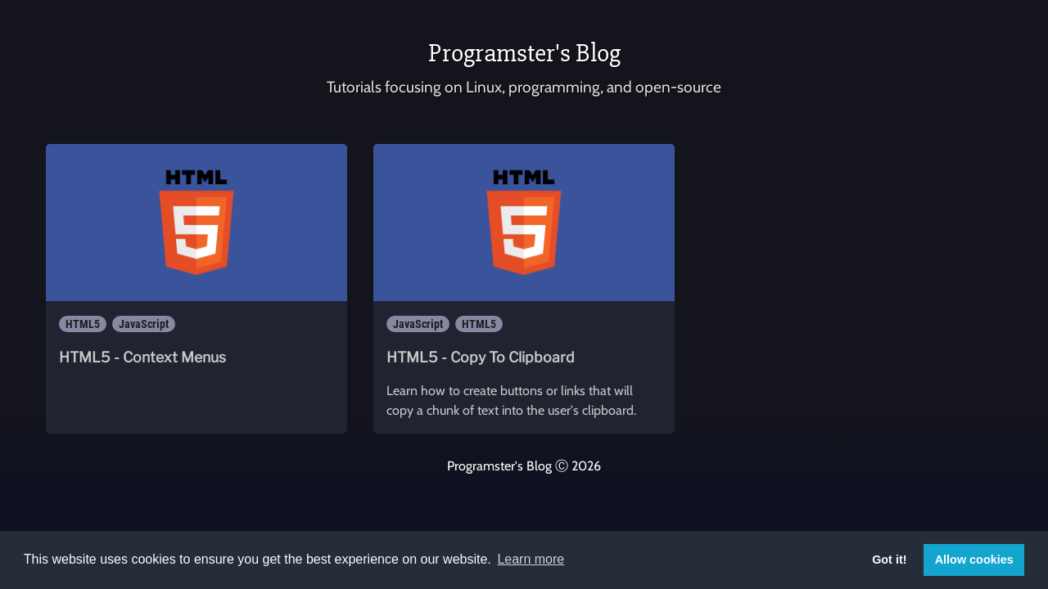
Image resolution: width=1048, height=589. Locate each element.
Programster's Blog (524, 53)
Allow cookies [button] (974, 559)
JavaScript (144, 323)
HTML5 (83, 323)
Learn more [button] (530, 559)
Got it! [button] (889, 559)
